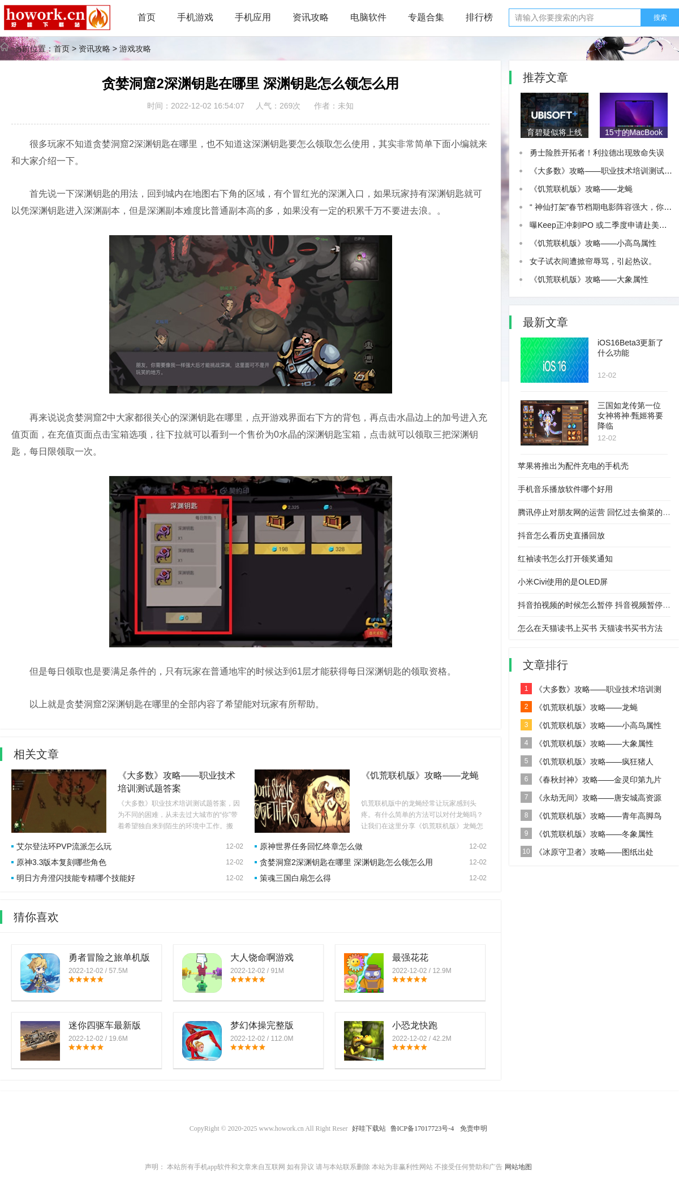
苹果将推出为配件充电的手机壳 (573, 465)
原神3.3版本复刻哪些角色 (61, 862)
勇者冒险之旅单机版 (109, 957)
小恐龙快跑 (414, 1025)
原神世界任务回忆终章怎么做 (311, 846)
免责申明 (473, 1128)
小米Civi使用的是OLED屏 (563, 581)
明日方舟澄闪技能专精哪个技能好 (75, 878)
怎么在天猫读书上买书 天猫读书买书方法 (590, 628)
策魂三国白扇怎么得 (295, 878)
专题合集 (426, 17)
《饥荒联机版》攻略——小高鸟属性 (593, 243)
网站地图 (518, 1167)
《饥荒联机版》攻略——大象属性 (589, 279)
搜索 (660, 17)
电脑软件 (368, 17)
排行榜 (479, 17)
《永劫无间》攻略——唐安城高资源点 (591, 799)
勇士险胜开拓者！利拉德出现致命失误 (597, 152)
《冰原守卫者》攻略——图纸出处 (587, 851)
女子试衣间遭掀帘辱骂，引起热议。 (593, 261)
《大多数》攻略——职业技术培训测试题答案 (591, 690)
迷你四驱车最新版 (104, 1025)
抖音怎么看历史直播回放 (561, 535)
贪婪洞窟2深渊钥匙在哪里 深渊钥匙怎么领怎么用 (346, 862)
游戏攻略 (135, 48)
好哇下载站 (369, 1128)
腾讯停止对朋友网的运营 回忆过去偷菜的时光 (598, 512)
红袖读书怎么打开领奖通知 (565, 558)
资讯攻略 (311, 17)
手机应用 (253, 17)
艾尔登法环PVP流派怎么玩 (63, 846)
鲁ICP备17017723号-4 (423, 1128)
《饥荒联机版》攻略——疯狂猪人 (587, 761)
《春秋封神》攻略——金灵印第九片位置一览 (591, 781)
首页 (146, 17)
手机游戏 (195, 17)
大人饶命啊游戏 (262, 957)
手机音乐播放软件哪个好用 (565, 489)
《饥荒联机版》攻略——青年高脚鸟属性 (591, 817)
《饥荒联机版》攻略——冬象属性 (587, 833)
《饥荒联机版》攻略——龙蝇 (420, 775)
